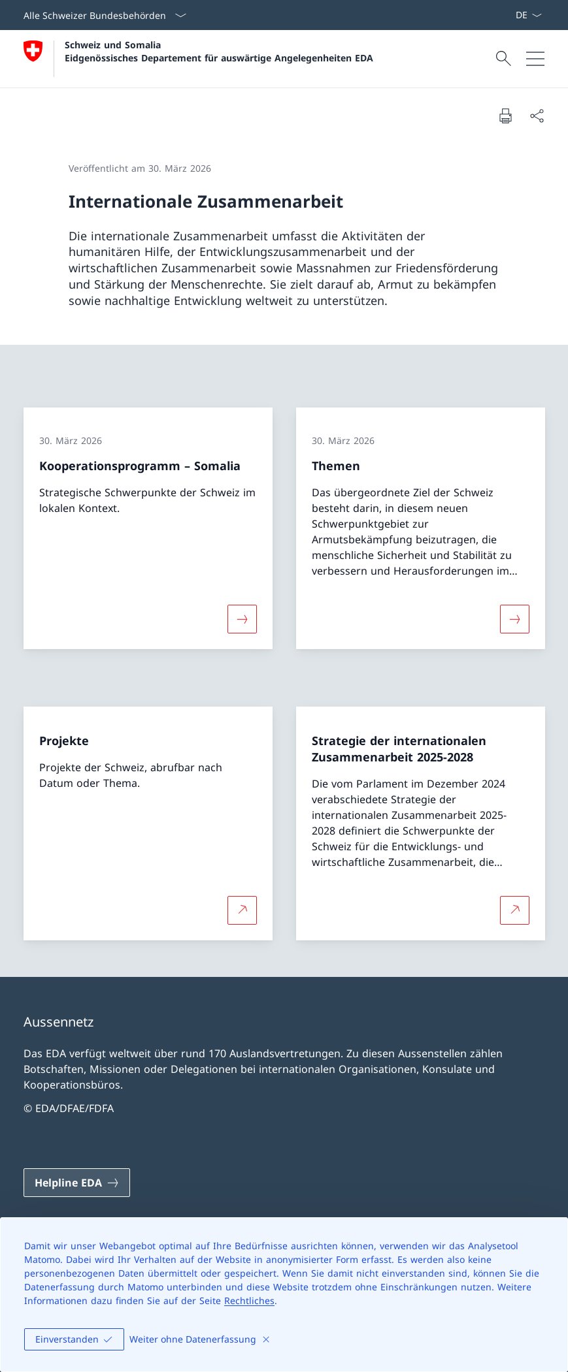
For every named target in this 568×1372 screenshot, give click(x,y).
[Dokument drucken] (505, 115)
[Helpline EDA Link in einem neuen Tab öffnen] (77, 1182)
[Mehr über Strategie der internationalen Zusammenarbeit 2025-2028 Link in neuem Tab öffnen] (514, 910)
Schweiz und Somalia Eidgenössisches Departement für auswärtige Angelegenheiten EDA (219, 51)
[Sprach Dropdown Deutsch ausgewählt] (528, 15)
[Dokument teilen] (536, 115)
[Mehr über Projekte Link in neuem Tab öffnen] (241, 910)
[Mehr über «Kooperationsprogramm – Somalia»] (241, 619)
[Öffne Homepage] (198, 58)
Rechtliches (249, 1300)
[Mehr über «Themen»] (514, 619)
